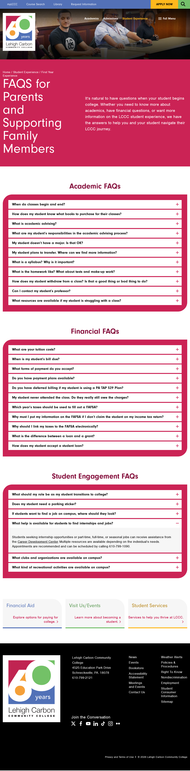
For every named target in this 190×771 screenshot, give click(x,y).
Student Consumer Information (169, 693)
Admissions (110, 18)
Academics (91, 18)
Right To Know (171, 672)
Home (6, 73)
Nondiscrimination (174, 678)
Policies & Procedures (169, 665)
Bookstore (136, 669)
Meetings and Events (137, 685)
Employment (170, 683)
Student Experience (135, 18)
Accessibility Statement (138, 676)
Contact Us (137, 693)
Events (134, 663)
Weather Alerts (171, 658)
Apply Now (164, 4)
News (133, 658)
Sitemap (167, 702)
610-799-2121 (82, 678)
